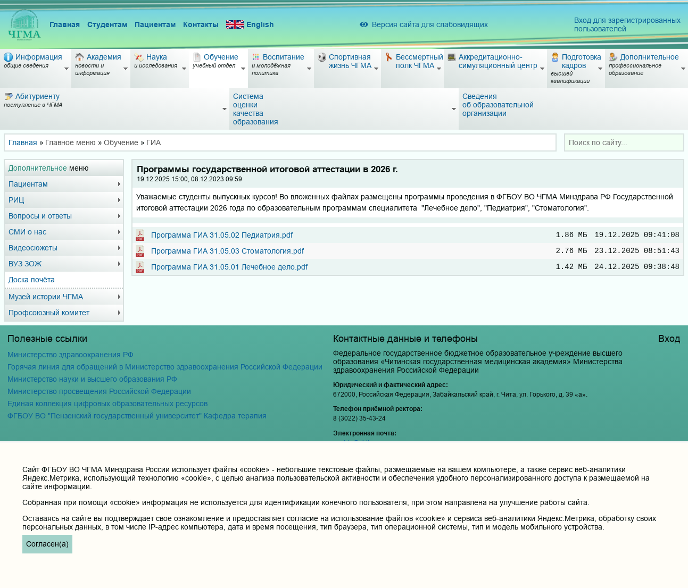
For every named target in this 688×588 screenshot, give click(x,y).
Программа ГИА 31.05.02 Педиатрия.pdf (222, 235)
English (250, 24)
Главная (64, 24)
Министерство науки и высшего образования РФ (92, 379)
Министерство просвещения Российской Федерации (99, 391)
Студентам (107, 24)
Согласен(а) (47, 544)
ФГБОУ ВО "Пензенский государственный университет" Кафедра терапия (137, 415)
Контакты (201, 24)
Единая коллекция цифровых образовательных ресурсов (107, 403)
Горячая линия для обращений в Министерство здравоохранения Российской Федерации (164, 367)
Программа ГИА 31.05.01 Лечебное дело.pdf (229, 270)
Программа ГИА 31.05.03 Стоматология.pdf (227, 253)
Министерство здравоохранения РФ (70, 354)
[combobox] (624, 142)
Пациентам (155, 24)
